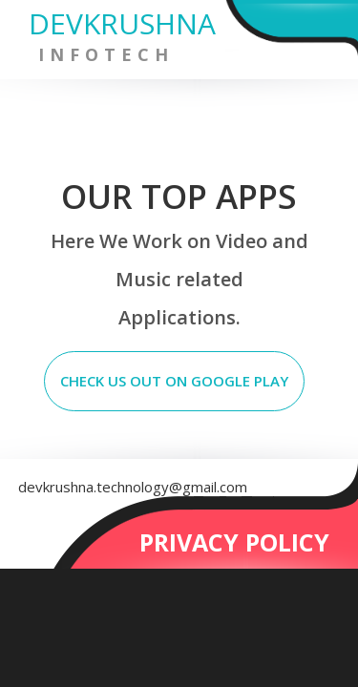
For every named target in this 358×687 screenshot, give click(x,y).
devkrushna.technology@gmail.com (132, 486)
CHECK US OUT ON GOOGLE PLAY (174, 380)
